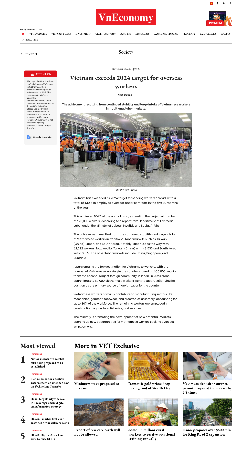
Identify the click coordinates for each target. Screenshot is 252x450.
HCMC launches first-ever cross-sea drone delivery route (50, 420)
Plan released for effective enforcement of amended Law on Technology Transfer (50, 382)
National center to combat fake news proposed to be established (47, 362)
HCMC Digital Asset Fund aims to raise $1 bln (47, 437)
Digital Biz (142, 33)
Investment (83, 33)
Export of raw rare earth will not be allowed (97, 432)
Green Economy (105, 33)
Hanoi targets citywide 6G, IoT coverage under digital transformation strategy (48, 402)
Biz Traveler (208, 33)
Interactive (30, 39)
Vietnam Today (61, 33)
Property (189, 33)
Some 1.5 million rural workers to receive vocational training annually (151, 434)
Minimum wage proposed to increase (96, 385)
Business (125, 33)
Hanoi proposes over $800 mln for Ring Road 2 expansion (207, 432)
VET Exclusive (38, 33)
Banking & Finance (166, 33)
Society (226, 33)
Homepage (28, 53)
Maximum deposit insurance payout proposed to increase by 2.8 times (207, 388)
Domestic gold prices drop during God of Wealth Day (149, 385)
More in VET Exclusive (106, 345)
